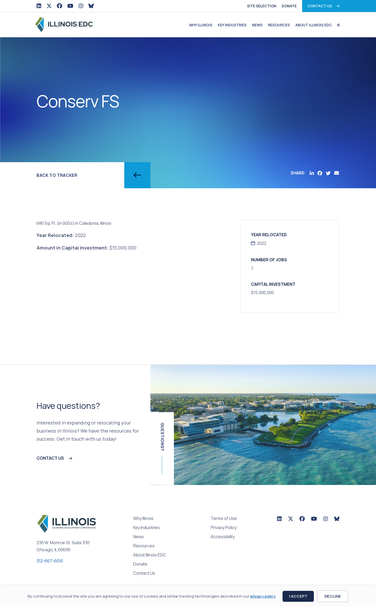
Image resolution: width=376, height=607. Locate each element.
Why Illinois (200, 24)
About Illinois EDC (313, 24)
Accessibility (223, 537)
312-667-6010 (50, 561)
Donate (289, 5)
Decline (333, 596)
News (257, 24)
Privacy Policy (224, 527)
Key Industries (232, 24)
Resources (279, 24)
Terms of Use (224, 518)
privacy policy (262, 596)
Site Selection (261, 5)
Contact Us (319, 5)
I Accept (298, 596)
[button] (337, 25)
